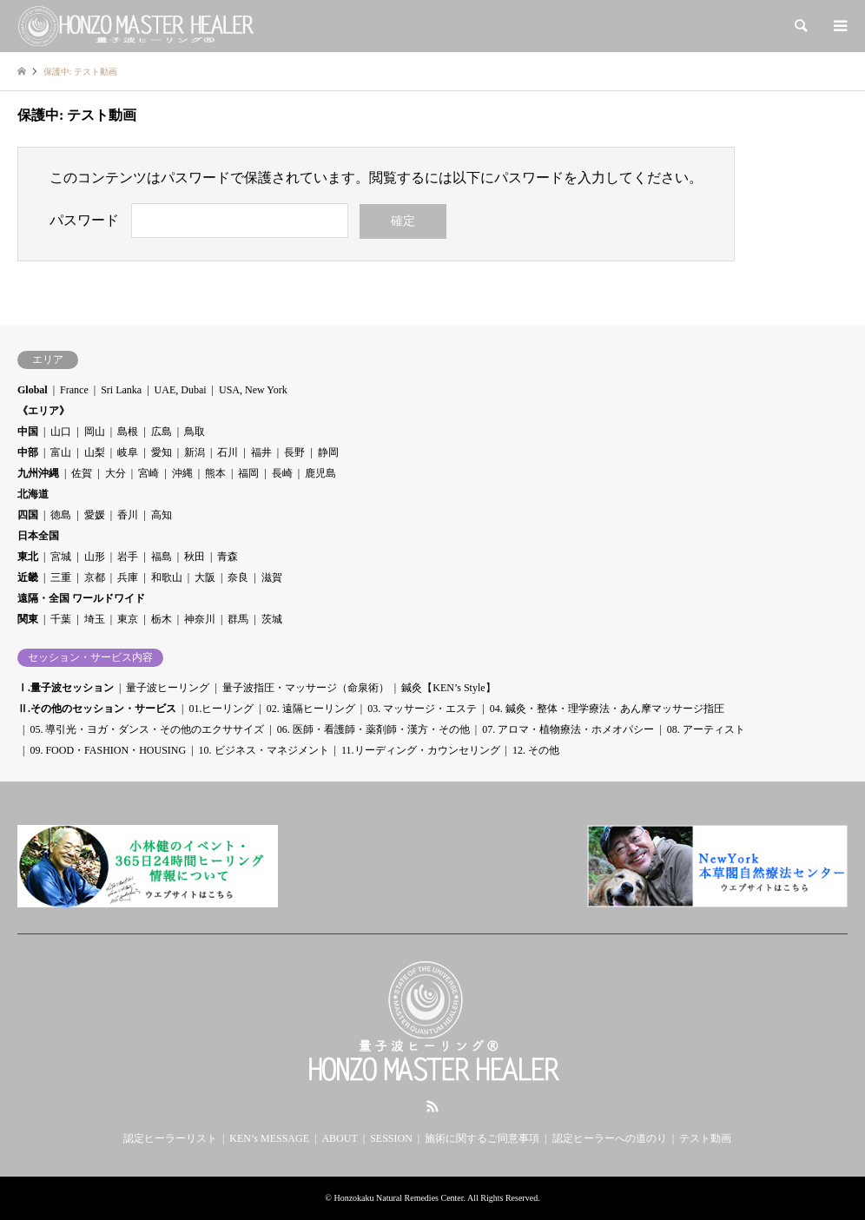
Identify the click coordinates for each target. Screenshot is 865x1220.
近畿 (27, 577)
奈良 (238, 577)
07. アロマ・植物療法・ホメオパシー (568, 729)
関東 (27, 619)
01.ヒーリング (221, 708)
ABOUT (339, 1138)
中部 (27, 452)
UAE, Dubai (181, 390)
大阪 (205, 577)
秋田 (194, 557)
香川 (127, 515)
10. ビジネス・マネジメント (264, 750)
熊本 (215, 473)
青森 (227, 557)
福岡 (248, 473)
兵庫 (127, 577)
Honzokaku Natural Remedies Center (398, 1198)
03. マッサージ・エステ (422, 708)
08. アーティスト (706, 729)
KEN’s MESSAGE (269, 1138)
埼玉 (94, 619)
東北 (27, 557)
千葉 (60, 619)
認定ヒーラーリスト (170, 1138)
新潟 (194, 452)
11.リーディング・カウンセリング (420, 750)
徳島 (60, 515)
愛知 (161, 452)
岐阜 (127, 452)
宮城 (60, 557)
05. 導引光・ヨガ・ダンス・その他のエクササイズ (147, 729)
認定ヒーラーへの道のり (609, 1138)
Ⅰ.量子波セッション (65, 688)
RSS (432, 1106)
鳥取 (194, 431)
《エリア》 (43, 411)
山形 (94, 557)
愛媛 (94, 515)
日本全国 (38, 536)
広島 (161, 431)
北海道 (33, 494)
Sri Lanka (121, 390)
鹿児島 (320, 473)
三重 (60, 577)
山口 (60, 431)
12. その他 (535, 750)
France (74, 390)
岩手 (127, 557)
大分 (115, 473)
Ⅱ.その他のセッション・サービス (96, 708)
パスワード (84, 220)
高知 (161, 515)
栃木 (161, 619)
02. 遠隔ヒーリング (311, 708)
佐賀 (81, 473)
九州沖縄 (38, 473)
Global (32, 390)
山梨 (94, 452)
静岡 (328, 452)
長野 (294, 452)
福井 (261, 452)
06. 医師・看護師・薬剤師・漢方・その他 (373, 729)
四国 (27, 515)
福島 (161, 557)
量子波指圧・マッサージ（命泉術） (305, 688)
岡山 (94, 431)
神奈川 (199, 619)
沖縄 (182, 473)
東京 (127, 619)
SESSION (391, 1138)
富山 (60, 452)
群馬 (238, 619)
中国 (27, 431)
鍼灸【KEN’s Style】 (448, 688)
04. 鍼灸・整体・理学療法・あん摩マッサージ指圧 (607, 708)
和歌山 (166, 577)
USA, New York (253, 390)
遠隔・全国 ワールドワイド (81, 598)
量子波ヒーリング (167, 688)
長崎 (282, 473)
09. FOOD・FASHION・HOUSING (108, 750)
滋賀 (271, 577)
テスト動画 (705, 1138)
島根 (127, 431)
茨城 (271, 619)
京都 (94, 577)
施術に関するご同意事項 (482, 1138)
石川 (227, 452)
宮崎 (148, 473)
